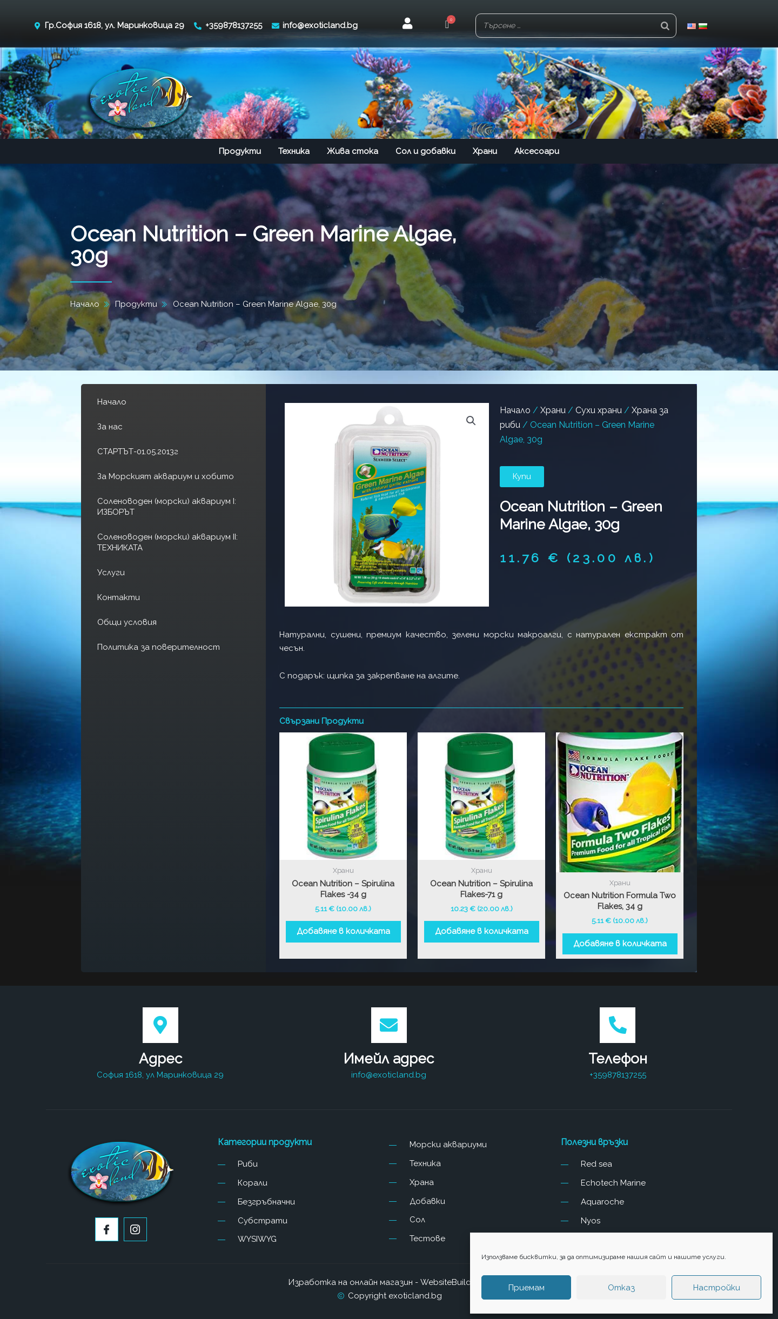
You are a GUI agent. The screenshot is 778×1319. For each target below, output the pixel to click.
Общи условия (127, 622)
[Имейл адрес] (389, 1025)
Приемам (526, 1288)
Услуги (111, 572)
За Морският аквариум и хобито (165, 476)
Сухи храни (598, 410)
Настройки (716, 1288)
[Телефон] (617, 1025)
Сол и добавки (425, 151)
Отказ (621, 1288)
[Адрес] (160, 1025)
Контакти (118, 597)
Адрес (160, 1059)
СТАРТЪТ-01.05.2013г (137, 451)
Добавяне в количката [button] (343, 931)
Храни (485, 151)
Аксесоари (536, 151)
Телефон (617, 1059)
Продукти (240, 151)
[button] (447, 25)
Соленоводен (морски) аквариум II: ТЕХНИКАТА (167, 542)
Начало (111, 402)
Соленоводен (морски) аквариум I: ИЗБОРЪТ (166, 506)
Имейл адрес (389, 1059)
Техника (294, 151)
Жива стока (352, 151)
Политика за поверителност (158, 647)
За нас (110, 427)
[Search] (665, 25)
